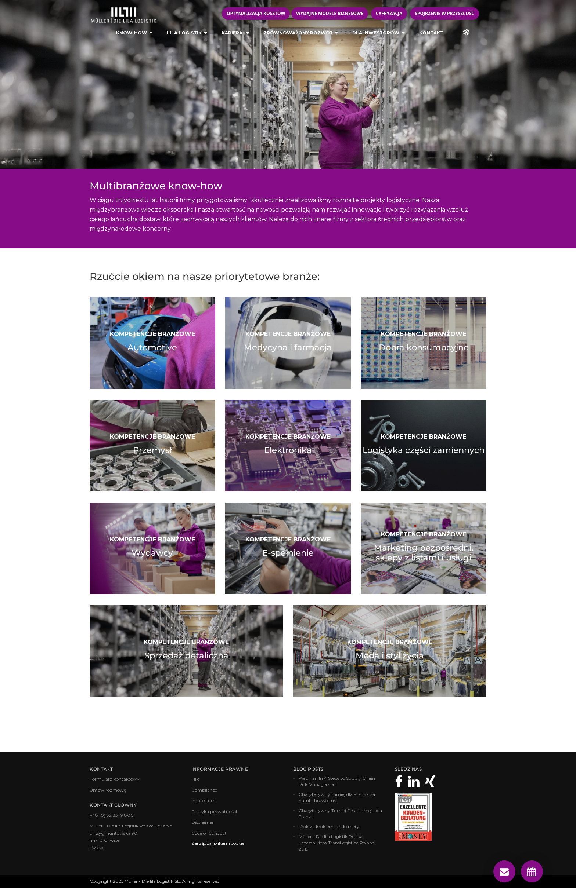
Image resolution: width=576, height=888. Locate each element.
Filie (195, 779)
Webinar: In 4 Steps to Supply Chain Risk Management (337, 781)
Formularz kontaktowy (115, 779)
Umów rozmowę (108, 790)
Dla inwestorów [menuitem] (375, 35)
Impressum (203, 800)
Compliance (204, 790)
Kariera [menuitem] (233, 35)
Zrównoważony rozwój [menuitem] (297, 35)
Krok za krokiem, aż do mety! (329, 826)
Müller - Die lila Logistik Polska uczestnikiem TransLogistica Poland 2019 (337, 843)
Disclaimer (202, 822)
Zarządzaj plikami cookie (217, 843)
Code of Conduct (209, 833)
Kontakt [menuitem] (431, 35)
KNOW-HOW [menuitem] (131, 35)
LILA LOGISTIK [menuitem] (184, 35)
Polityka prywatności (214, 811)
